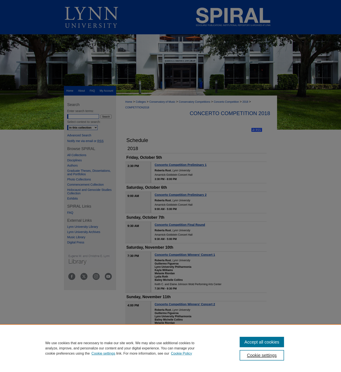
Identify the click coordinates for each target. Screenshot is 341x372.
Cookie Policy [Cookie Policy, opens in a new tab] (181, 353)
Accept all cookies (261, 342)
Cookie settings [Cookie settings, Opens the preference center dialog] (262, 355)
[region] (170, 348)
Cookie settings (103, 353)
